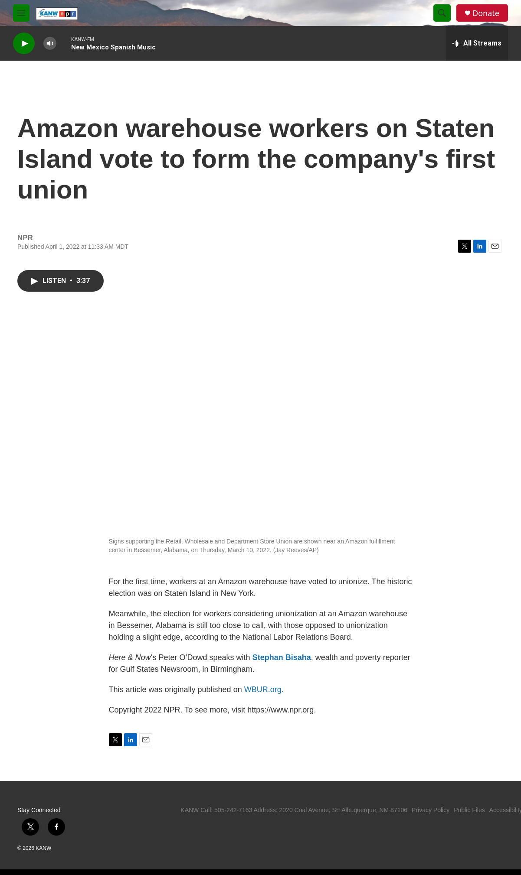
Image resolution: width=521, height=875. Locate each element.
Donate (485, 13)
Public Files (469, 810)
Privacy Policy (430, 810)
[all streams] (477, 43)
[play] (24, 44)
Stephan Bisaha (281, 657)
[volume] (50, 43)
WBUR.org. (264, 689)
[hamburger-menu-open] (21, 13)
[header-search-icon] (442, 13)
